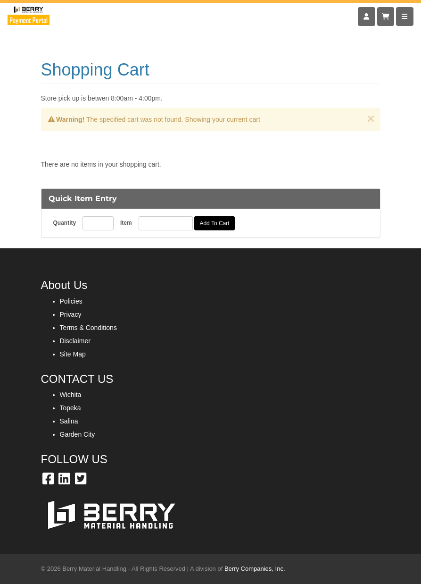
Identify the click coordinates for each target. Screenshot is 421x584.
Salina (69, 421)
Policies (71, 301)
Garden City (77, 434)
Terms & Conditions (88, 327)
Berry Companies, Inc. (254, 568)
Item (126, 223)
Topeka (70, 408)
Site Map (73, 354)
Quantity (64, 223)
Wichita (71, 394)
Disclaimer (75, 341)
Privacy (71, 314)
